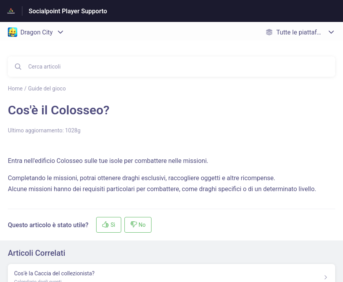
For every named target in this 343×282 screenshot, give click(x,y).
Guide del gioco (47, 88)
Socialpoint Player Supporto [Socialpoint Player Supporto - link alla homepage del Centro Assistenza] (68, 11)
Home (15, 88)
